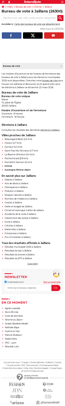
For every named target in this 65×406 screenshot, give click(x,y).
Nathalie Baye (12, 327)
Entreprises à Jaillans (15, 233)
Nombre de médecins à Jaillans (21, 198)
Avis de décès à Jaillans (16, 183)
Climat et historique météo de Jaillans (24, 210)
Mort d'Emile (11, 312)
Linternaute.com (14, 282)
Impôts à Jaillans (13, 202)
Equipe (25, 362)
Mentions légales (41, 368)
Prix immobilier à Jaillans (18, 237)
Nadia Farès (11, 338)
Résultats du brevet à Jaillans (20, 254)
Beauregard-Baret (14, 139)
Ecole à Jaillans (12, 221)
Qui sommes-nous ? (12, 362)
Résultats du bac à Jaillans (18, 250)
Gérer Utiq (28, 368)
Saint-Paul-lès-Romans (17, 150)
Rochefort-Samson (15, 162)
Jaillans (48, 6)
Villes (10, 6)
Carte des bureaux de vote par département (37, 24)
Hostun (8, 143)
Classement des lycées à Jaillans (21, 218)
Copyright (32, 263)
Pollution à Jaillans (14, 191)
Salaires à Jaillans (13, 179)
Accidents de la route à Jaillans (20, 214)
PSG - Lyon (10, 342)
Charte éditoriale (37, 362)
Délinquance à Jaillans (16, 187)
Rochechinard (12, 158)
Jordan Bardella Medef (16, 323)
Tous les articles (13, 365)
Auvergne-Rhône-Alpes (17, 169)
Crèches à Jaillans (14, 225)
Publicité (49, 362)
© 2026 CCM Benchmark (32, 371)
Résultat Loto (12, 346)
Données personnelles (49, 365)
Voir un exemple (52, 282)
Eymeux (9, 146)
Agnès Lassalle (12, 308)
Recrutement (32, 365)
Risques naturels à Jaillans (18, 195)
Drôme (38, 6)
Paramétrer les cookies (12, 368)
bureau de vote (50, 80)
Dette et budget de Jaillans (18, 206)
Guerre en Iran (12, 331)
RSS (23, 365)
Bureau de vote (23, 6)
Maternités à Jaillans (15, 229)
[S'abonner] (32, 288)
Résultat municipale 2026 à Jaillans (23, 246)
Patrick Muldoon (13, 335)
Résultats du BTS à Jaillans (18, 258)
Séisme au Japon (14, 319)
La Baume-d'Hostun (15, 154)
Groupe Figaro (56, 368)
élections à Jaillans (50, 130)
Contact (58, 362)
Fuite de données (14, 316)
